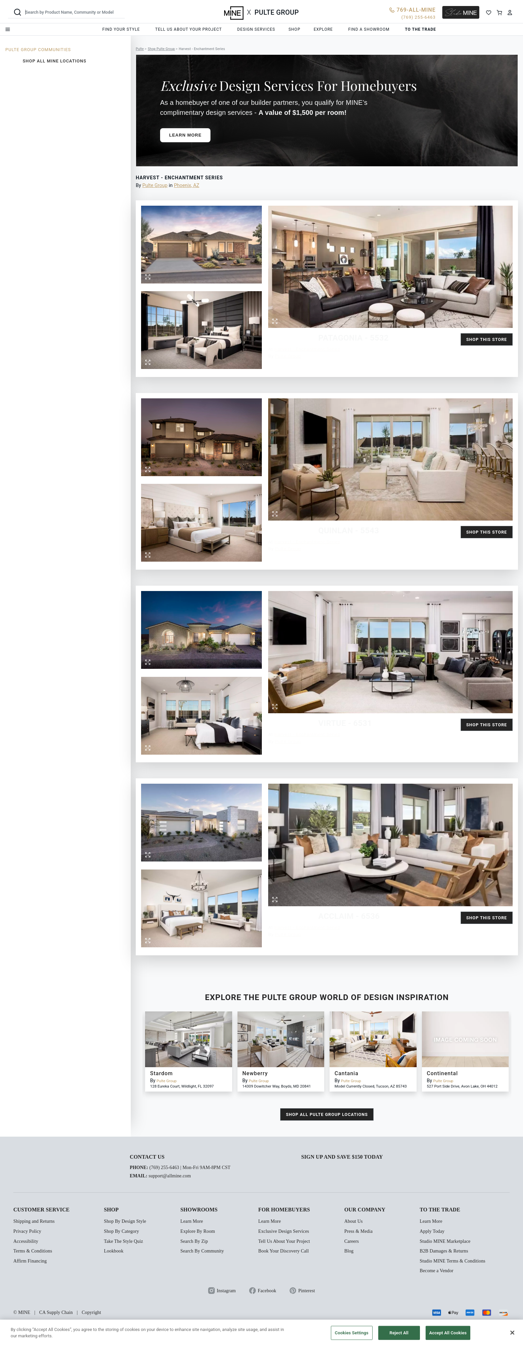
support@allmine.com (169, 1175)
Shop (295, 29)
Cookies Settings (352, 1332)
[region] (261, 1333)
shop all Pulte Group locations (327, 1114)
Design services (256, 29)
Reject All (399, 1332)
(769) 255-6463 (164, 1167)
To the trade (420, 29)
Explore (323, 29)
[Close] (512, 1332)
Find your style (121, 29)
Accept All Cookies (448, 1332)
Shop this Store (486, 339)
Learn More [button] (185, 135)
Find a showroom (369, 29)
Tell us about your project (188, 29)
